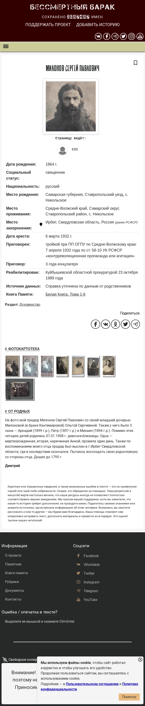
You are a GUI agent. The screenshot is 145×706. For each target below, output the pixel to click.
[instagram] (131, 36)
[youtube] (139, 36)
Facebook (91, 556)
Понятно (129, 697)
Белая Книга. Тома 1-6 (65, 294)
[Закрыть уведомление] (140, 660)
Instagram (91, 582)
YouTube (90, 600)
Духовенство (29, 304)
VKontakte (92, 565)
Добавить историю (98, 24)
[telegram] (114, 36)
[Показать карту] (41, 225)
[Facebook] (106, 36)
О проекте (13, 555)
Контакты (13, 599)
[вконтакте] (98, 36)
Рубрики (12, 582)
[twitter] (123, 36)
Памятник (13, 564)
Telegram (91, 591)
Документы (14, 590)
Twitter (89, 573)
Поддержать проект (48, 24)
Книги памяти (16, 573)
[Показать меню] (5, 47)
